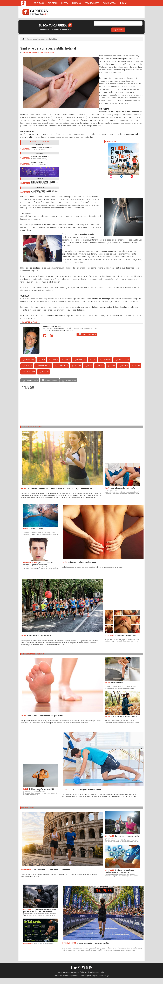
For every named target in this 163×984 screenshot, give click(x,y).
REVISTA (65, 22)
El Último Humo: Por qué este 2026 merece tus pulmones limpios (38, 796)
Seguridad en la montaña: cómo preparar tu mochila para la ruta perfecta (39, 917)
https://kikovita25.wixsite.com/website (57, 337)
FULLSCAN (76, 22)
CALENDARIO (39, 22)
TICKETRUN (53, 22)
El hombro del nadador (37, 535)
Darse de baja (103, 982)
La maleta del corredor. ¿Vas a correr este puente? (51, 876)
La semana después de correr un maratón (93, 949)
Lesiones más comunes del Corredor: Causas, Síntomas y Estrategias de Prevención (59, 495)
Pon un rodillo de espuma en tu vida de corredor (86, 796)
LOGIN (123, 22)
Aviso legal (92, 982)
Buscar (118, 36)
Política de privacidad (62, 982)
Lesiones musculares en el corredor (81, 569)
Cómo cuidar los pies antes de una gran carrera (45, 722)
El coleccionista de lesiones (125, 642)
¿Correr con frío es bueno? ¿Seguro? (124, 723)
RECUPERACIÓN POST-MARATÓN (39, 642)
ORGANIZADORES (92, 22)
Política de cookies (79, 982)
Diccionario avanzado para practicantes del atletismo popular (119, 877)
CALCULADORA (109, 22)
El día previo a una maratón (43, 950)
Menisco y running (117, 689)
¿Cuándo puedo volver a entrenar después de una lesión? (39, 570)
